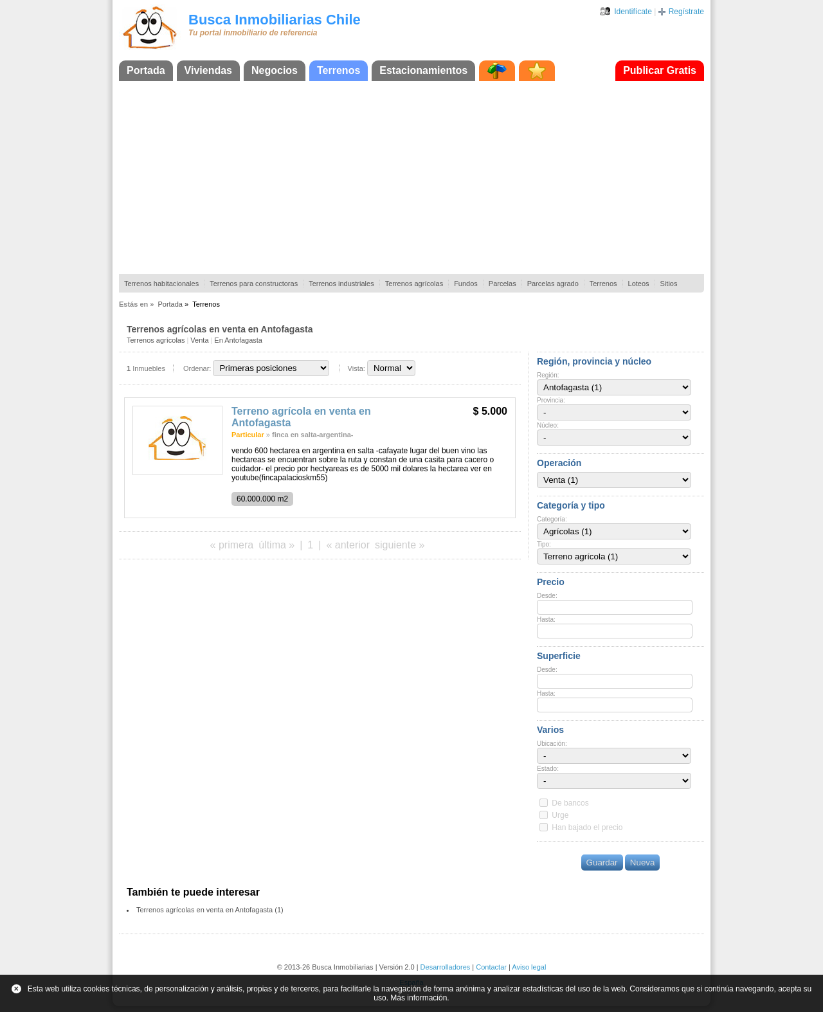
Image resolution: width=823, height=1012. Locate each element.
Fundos (466, 283)
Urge (560, 815)
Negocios (274, 70)
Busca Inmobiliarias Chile (274, 20)
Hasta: (546, 619)
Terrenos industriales (341, 283)
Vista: (356, 368)
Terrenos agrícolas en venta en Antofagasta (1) (210, 910)
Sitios (669, 283)
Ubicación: (552, 743)
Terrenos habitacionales (161, 283)
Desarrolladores (446, 967)
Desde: (547, 595)
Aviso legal (529, 967)
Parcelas (502, 283)
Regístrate (686, 11)
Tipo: (544, 544)
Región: (548, 375)
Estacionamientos (423, 70)
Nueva (642, 862)
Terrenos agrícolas (414, 283)
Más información (418, 997)
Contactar (491, 967)
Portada (146, 70)
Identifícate (633, 11)
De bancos (570, 803)
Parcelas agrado (553, 283)
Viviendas (208, 70)
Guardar (602, 862)
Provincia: (551, 400)
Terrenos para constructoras (254, 283)
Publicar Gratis (659, 70)
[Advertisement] (411, 177)
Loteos (638, 283)
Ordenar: (197, 368)
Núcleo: (548, 425)
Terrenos (338, 70)
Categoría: (552, 519)
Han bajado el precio (587, 827)
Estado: (548, 768)
